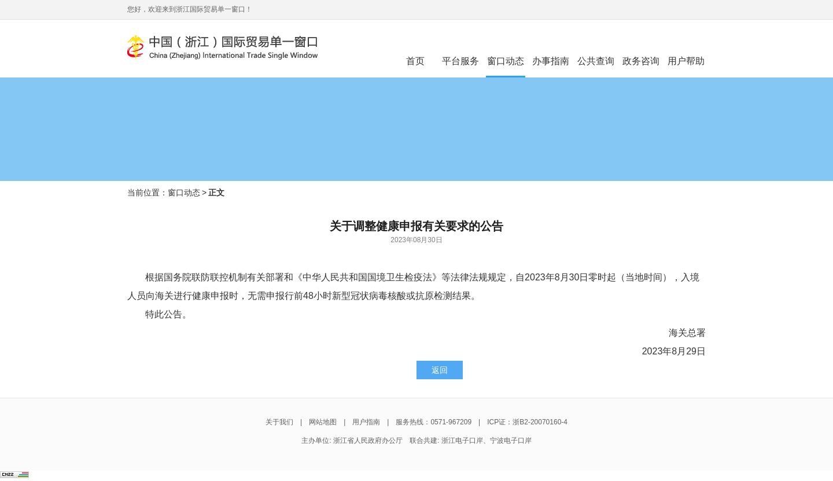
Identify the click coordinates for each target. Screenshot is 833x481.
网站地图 (323, 422)
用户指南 (366, 422)
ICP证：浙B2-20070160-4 (527, 422)
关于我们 (279, 422)
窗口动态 (184, 192)
